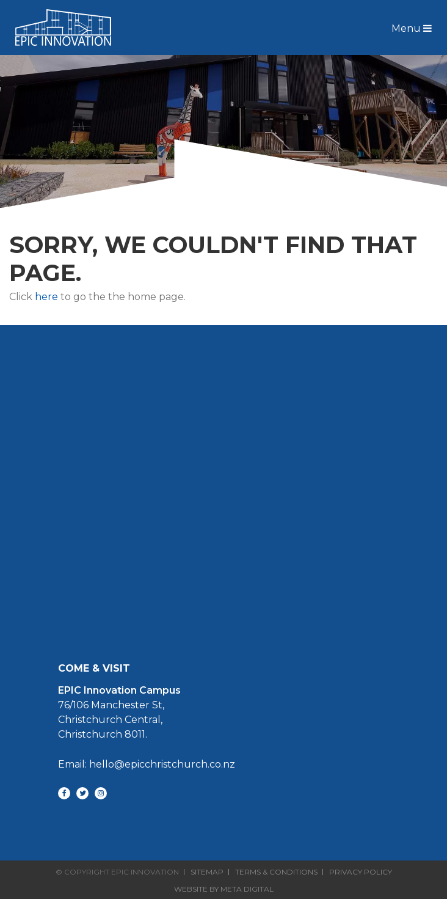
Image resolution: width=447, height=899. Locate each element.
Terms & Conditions (276, 872)
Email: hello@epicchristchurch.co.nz (146, 764)
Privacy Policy (360, 872)
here (46, 297)
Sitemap (207, 872)
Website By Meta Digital (224, 888)
